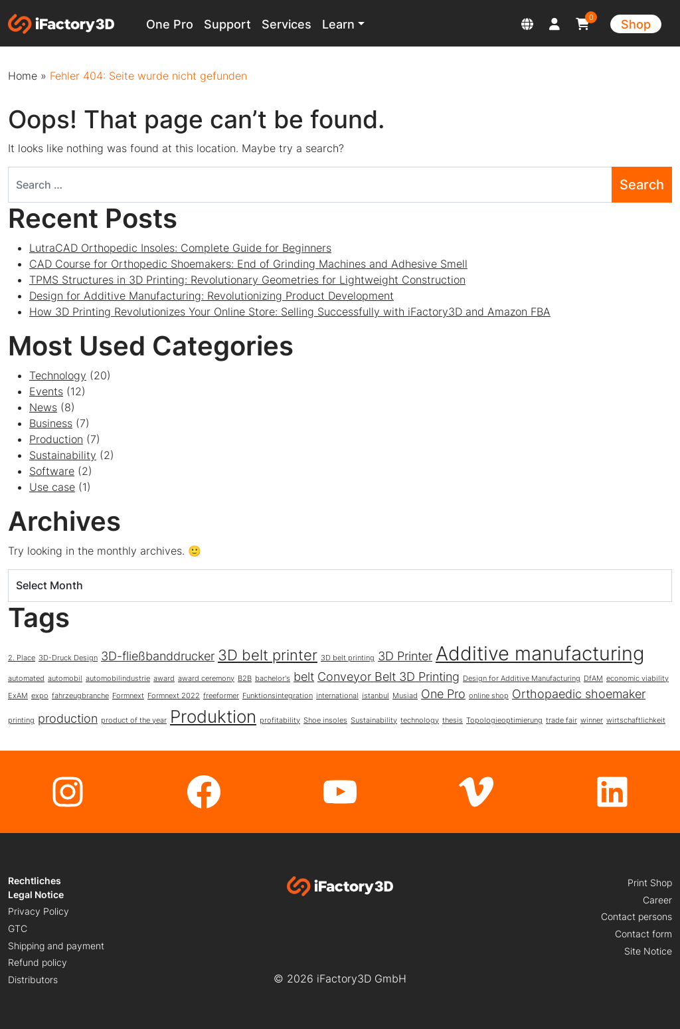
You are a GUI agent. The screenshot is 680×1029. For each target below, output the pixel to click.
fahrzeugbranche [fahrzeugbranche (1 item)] (80, 696)
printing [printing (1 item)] (21, 720)
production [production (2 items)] (68, 718)
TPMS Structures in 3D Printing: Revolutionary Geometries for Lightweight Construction (247, 279)
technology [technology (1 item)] (419, 720)
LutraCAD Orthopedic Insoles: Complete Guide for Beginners (180, 247)
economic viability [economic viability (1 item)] (637, 678)
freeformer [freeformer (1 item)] (221, 696)
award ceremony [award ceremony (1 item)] (206, 678)
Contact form (643, 933)
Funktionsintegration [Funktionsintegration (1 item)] (277, 696)
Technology (57, 375)
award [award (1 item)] (164, 678)
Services (286, 24)
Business (50, 423)
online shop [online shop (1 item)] (489, 696)
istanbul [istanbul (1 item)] (375, 696)
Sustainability (62, 455)
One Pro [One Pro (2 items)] (443, 694)
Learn (338, 24)
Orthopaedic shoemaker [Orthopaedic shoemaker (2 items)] (578, 694)
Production (56, 439)
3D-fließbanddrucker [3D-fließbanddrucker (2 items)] (157, 656)
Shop (636, 24)
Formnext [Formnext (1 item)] (128, 696)
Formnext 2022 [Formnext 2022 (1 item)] (173, 696)
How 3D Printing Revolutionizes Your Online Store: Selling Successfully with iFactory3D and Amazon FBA (290, 311)
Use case (52, 487)
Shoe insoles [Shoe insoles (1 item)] (325, 720)
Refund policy (37, 962)
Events (46, 391)
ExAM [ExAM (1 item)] (18, 696)
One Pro (169, 24)
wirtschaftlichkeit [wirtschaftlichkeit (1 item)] (635, 720)
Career (657, 899)
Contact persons (636, 916)
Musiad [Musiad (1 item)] (405, 696)
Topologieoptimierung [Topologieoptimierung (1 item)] (504, 720)
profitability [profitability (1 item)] (280, 720)
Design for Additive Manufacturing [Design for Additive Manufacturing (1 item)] (521, 678)
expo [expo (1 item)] (39, 696)
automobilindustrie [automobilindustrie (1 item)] (118, 678)
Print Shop (650, 882)
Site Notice (648, 951)
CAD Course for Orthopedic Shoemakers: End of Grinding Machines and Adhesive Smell (248, 263)
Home (22, 75)
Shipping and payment (56, 945)
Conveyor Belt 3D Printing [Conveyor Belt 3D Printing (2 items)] (388, 677)
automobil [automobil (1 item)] (65, 678)
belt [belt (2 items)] (304, 677)
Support (227, 24)
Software (51, 471)
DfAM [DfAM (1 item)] (593, 678)
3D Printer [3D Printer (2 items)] (405, 656)
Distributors (33, 979)
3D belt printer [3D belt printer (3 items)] (267, 655)
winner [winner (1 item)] (591, 720)
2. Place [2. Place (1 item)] (21, 658)
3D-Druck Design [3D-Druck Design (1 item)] (68, 658)
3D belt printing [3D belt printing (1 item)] (348, 658)
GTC (17, 928)
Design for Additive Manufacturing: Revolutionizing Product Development (211, 295)
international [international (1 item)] (337, 696)
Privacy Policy (38, 911)
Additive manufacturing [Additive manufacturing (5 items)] (540, 653)
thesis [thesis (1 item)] (452, 720)
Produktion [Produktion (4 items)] (213, 716)
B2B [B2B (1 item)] (245, 678)
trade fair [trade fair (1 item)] (561, 720)
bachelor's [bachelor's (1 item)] (272, 678)
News (43, 407)
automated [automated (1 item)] (26, 678)
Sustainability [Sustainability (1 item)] (374, 720)
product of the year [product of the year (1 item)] (134, 720)
